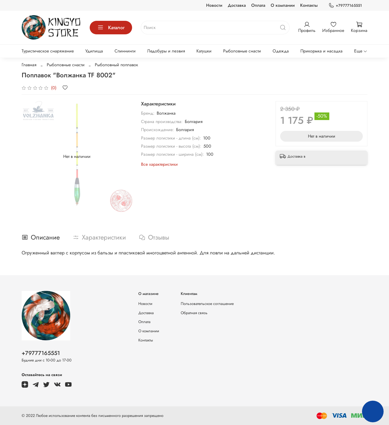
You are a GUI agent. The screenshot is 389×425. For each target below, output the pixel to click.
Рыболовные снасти (242, 51)
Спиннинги (125, 51)
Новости (214, 5)
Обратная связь (194, 313)
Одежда (281, 51)
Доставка (237, 5)
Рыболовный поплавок (116, 65)
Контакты (309, 5)
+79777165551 (345, 5)
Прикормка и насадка (321, 51)
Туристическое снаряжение (48, 51)
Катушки (204, 51)
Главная (29, 65)
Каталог (111, 27)
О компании (283, 5)
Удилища (94, 51)
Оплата (258, 5)
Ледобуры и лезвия (166, 51)
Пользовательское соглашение (207, 303)
